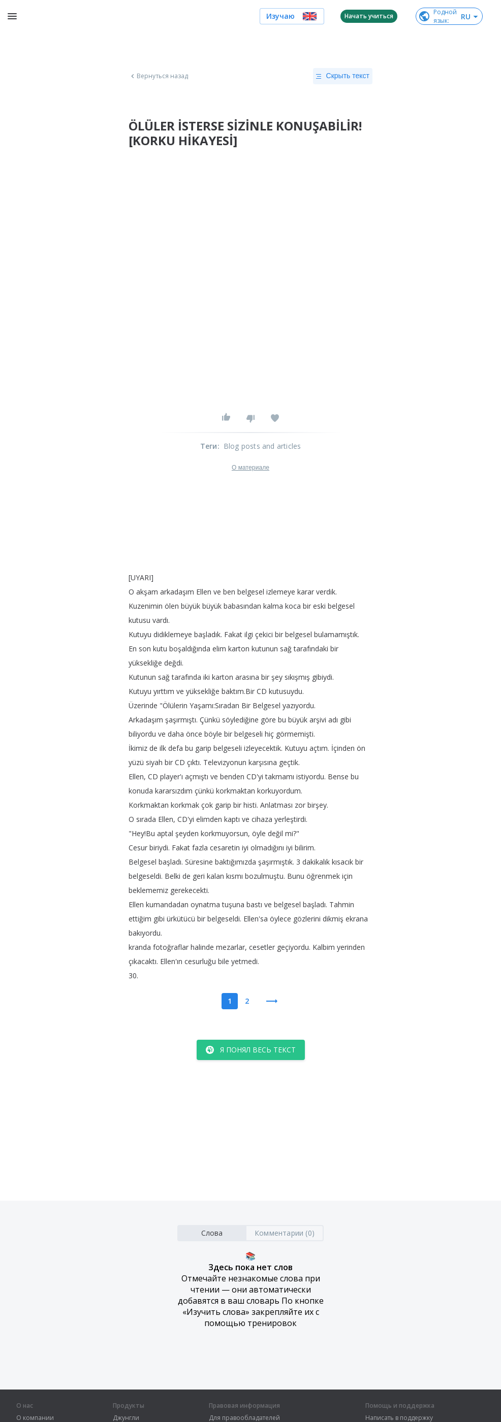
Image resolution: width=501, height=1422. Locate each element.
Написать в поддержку (399, 1418)
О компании (35, 1418)
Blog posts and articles (262, 446)
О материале (250, 467)
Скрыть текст (342, 76)
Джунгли (126, 1418)
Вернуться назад (159, 76)
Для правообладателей (244, 1418)
